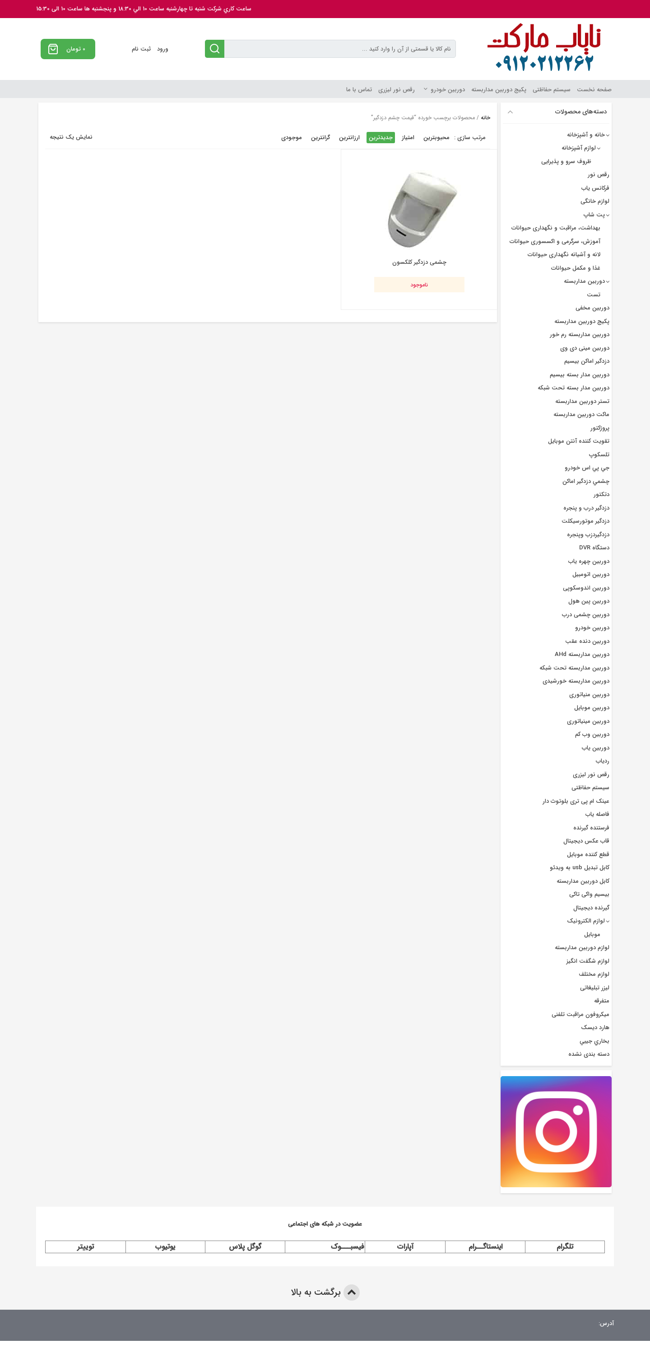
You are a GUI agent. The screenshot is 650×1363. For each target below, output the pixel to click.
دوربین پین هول (588, 601)
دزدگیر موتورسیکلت (585, 521)
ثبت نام (141, 49)
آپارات (405, 1246)
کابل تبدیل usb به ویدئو (579, 867)
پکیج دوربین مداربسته (498, 89)
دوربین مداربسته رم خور (579, 334)
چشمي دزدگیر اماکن (585, 481)
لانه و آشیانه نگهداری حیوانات (564, 254)
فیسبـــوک (347, 1246)
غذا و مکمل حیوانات (575, 268)
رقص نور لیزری (396, 89)
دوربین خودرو (448, 89)
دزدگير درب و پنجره (586, 508)
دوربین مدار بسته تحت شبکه (573, 388)
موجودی (291, 137)
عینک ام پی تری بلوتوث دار (576, 801)
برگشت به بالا (325, 1292)
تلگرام (565, 1246)
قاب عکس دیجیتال (586, 841)
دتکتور (601, 494)
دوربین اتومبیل (590, 574)
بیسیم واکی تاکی (589, 894)
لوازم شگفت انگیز (587, 961)
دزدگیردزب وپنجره (588, 534)
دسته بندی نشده (588, 1054)
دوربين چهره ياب (588, 561)
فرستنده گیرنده (591, 828)
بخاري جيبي (594, 1041)
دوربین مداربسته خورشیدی (576, 681)
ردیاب (602, 761)
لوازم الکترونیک (586, 921)
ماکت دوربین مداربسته (581, 414)
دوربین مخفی (592, 308)
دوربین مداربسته (584, 281)
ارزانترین (349, 137)
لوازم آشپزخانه (579, 148)
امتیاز (408, 137)
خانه (485, 117)
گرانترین (320, 137)
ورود (162, 49)
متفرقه (601, 1001)
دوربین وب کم (592, 734)
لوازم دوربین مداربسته (582, 947)
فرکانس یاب (595, 188)
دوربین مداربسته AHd (582, 654)
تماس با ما (359, 89)
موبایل (592, 934)
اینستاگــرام (485, 1246)
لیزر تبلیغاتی (594, 988)
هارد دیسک (595, 1027)
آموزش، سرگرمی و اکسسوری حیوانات (555, 241)
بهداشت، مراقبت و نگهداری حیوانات (555, 228)
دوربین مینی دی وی (584, 348)
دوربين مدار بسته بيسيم (579, 374)
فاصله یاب (597, 814)
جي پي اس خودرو (587, 468)
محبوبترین (436, 137)
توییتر (85, 1246)
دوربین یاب (595, 748)
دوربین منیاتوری (589, 694)
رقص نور (598, 174)
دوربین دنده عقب (587, 641)
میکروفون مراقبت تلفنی (580, 1014)
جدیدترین (381, 137)
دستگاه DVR (594, 548)
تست (593, 295)
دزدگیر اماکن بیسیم (586, 361)
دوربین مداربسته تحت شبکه (574, 668)
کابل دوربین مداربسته (583, 881)
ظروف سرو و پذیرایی (566, 161)
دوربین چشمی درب (585, 614)
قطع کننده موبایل (588, 854)
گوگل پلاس (245, 1246)
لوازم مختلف (594, 974)
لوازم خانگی (594, 201)
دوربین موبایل (591, 707)
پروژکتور (599, 428)
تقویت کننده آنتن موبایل (578, 441)
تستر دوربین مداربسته (582, 401)
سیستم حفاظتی (552, 89)
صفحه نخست (594, 89)
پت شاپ (594, 215)
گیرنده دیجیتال (591, 908)
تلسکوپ (599, 454)
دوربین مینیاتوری (588, 721)
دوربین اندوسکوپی (586, 588)
